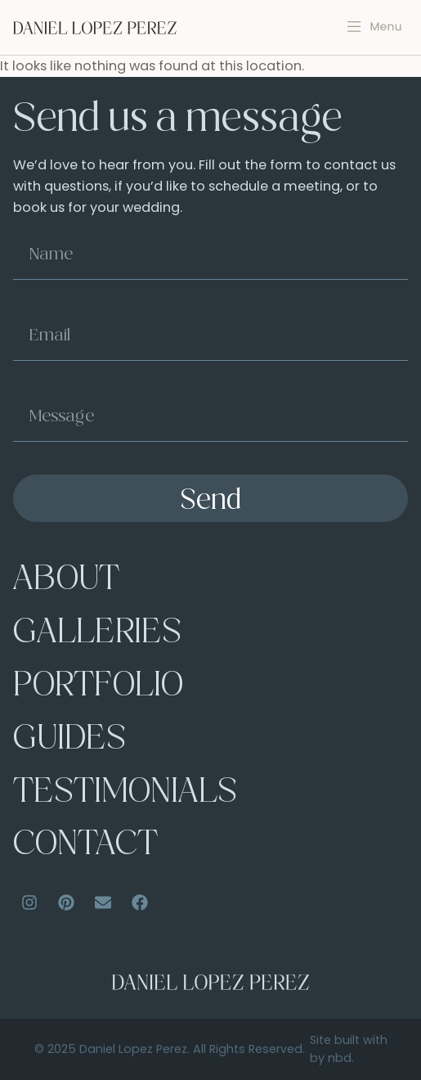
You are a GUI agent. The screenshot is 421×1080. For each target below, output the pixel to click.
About (66, 581)
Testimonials (125, 793)
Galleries (97, 634)
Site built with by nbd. (348, 1049)
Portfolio (98, 687)
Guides (69, 740)
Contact (85, 846)
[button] (375, 27)
